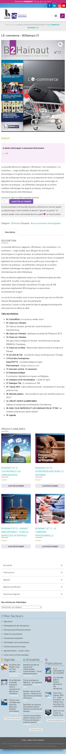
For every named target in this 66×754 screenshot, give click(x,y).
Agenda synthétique (12, 586)
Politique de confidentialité (47, 743)
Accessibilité (32, 746)
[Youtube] (63, 5)
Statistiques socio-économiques (16, 642)
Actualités (7, 565)
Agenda (6, 579)
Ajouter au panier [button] (16, 486)
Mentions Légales (21, 746)
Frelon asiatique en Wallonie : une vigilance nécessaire (32, 682)
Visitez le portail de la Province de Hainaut (15, 743)
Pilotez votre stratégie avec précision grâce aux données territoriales (14, 705)
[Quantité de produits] (5, 201)
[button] (60, 44)
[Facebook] (49, 5)
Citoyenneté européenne (13, 638)
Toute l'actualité (36, 729)
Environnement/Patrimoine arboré (17, 630)
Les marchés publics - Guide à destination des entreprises (58, 683)
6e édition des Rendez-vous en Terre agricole (14, 668)
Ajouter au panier (21, 201)
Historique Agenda (11, 594)
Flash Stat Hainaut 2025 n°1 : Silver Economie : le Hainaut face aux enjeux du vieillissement (58, 699)
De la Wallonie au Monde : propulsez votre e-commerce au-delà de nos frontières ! (15, 687)
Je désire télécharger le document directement (23, 148)
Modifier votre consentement (47, 746)
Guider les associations (13, 634)
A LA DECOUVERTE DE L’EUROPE (58, 670)
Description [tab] (10, 232)
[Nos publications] (48, 671)
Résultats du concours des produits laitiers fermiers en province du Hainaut (32, 707)
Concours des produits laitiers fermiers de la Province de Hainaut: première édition (32, 718)
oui (7, 153)
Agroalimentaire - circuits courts (16, 650)
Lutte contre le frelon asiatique (16, 655)
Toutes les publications (56, 720)
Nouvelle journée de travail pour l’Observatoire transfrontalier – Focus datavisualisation (32, 669)
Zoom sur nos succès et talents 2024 (58, 712)
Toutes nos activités (12, 718)
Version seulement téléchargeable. (46, 223)
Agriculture (8, 621)
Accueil (20, 24)
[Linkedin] (54, 5)
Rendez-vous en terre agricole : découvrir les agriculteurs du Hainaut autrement (32, 694)
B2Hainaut (41, 24)
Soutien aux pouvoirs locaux (15, 646)
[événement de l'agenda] (4, 667)
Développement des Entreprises (16, 625)
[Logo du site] (15, 14)
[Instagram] (59, 5)
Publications (30, 24)
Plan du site (34, 743)
